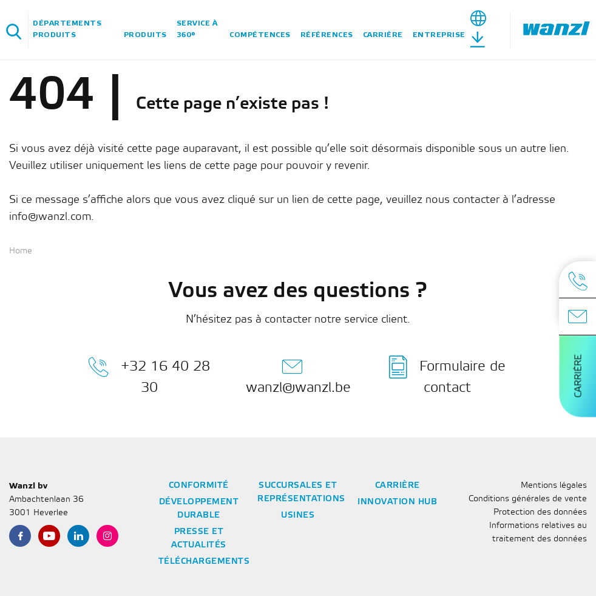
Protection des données (540, 512)
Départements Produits (67, 29)
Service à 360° (197, 29)
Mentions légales (554, 486)
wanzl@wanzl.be (298, 374)
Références (326, 34)
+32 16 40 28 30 (149, 374)
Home (20, 251)
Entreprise (439, 34)
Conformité (199, 486)
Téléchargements (204, 562)
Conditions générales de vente (528, 499)
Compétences (260, 34)
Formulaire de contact (447, 374)
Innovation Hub (397, 502)
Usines (297, 515)
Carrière (383, 34)
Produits (145, 34)
